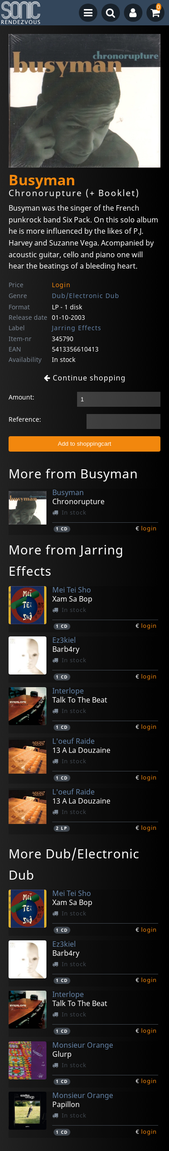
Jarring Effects (76, 327)
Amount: (21, 397)
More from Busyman (73, 473)
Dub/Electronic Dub (85, 295)
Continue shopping (85, 378)
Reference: (25, 419)
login (149, 528)
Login (61, 284)
